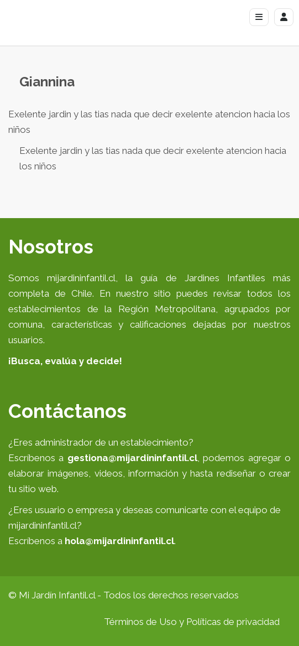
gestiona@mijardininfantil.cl (132, 457)
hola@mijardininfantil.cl (119, 540)
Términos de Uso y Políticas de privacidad (192, 621)
